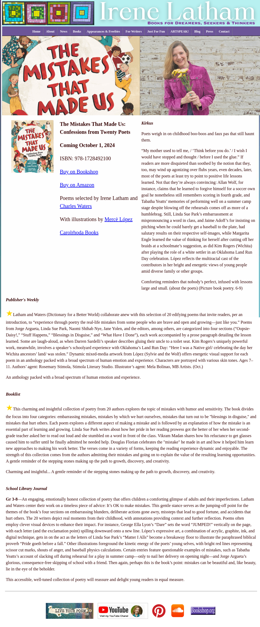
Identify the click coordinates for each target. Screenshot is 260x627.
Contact (224, 31)
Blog (197, 31)
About (50, 31)
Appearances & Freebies (103, 31)
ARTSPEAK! (180, 31)
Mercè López (119, 219)
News (63, 31)
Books (77, 31)
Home (36, 31)
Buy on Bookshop (79, 172)
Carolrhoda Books (79, 232)
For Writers (133, 31)
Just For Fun (156, 31)
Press (209, 31)
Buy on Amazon (77, 185)
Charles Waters (76, 206)
